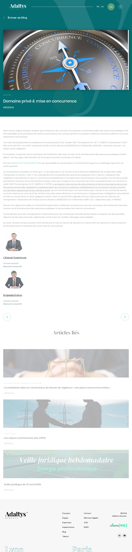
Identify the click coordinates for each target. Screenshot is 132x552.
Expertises (66, 522)
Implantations (68, 527)
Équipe (65, 518)
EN (102, 7)
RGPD (86, 527)
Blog (64, 532)
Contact (87, 513)
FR (98, 7)
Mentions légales (91, 518)
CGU (86, 522)
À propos (66, 513)
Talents (65, 536)
